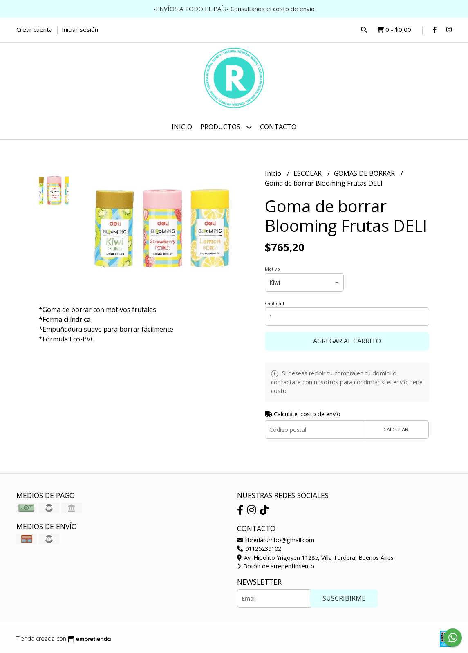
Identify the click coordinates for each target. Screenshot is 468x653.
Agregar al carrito (347, 341)
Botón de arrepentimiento (275, 566)
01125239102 (259, 548)
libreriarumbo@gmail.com (275, 540)
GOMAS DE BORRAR (365, 173)
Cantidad (274, 303)
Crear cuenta (34, 29)
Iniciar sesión (80, 29)
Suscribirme (343, 598)
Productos (226, 126)
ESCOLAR (308, 173)
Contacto (278, 126)
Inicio (182, 126)
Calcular (395, 429)
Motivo (272, 269)
